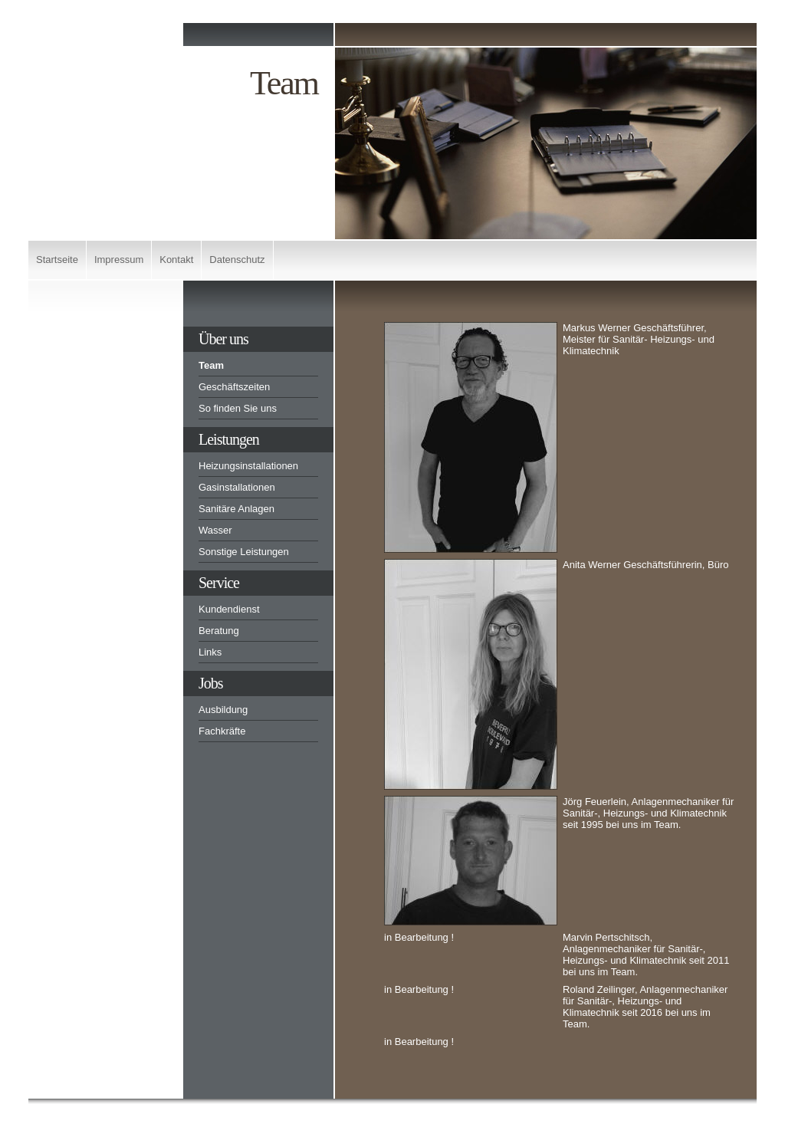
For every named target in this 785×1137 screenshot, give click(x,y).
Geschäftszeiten (234, 387)
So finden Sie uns (238, 408)
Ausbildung (223, 709)
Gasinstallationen (237, 487)
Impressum (118, 259)
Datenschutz (236, 259)
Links (210, 652)
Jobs (211, 683)
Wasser (215, 530)
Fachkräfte (222, 731)
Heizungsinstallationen (248, 466)
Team (211, 365)
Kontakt (176, 259)
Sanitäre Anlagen (236, 508)
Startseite (57, 259)
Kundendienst (229, 609)
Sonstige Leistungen (244, 551)
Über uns (223, 338)
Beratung (219, 630)
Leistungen (229, 439)
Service (219, 582)
